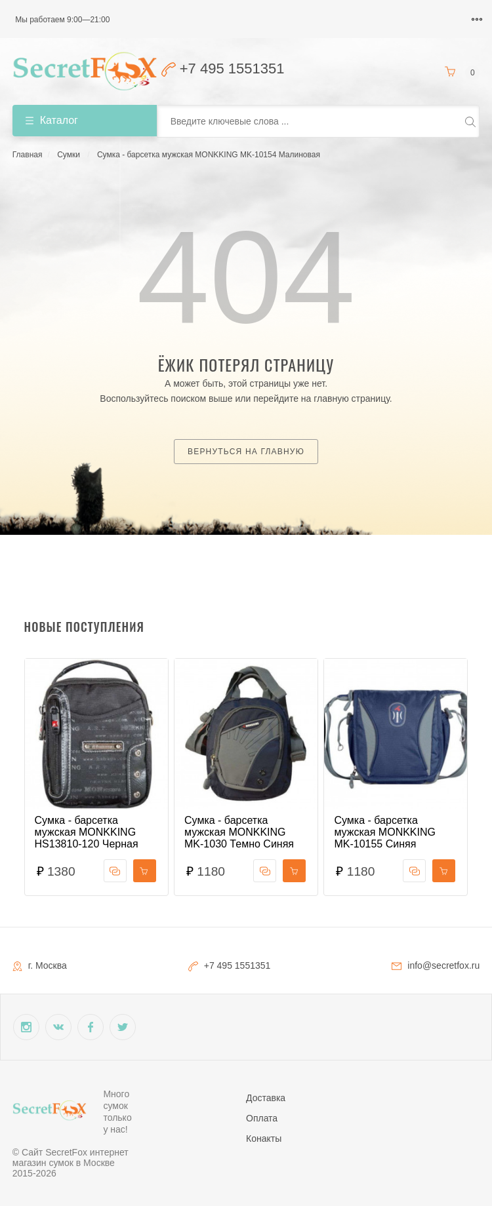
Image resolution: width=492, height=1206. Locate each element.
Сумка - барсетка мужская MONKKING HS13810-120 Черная (86, 832)
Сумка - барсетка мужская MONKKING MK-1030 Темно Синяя (239, 832)
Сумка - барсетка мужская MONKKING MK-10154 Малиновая (208, 154)
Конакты (263, 1138)
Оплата (261, 1118)
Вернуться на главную (246, 451)
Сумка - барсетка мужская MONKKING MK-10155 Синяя (385, 832)
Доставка (265, 1098)
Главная (27, 154)
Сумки (68, 154)
